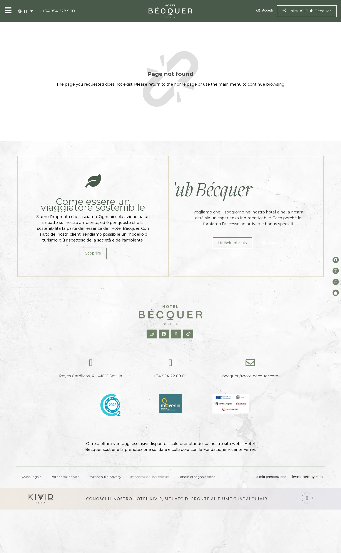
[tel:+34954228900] (57, 11)
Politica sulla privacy (104, 477)
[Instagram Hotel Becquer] (152, 334)
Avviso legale (31, 477)
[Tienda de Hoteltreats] (336, 293)
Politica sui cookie (65, 477)
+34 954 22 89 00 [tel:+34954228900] (170, 376)
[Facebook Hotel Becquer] (164, 334)
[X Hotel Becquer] (176, 334)
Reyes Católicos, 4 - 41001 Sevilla (90, 376)
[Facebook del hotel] (336, 260)
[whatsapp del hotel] (336, 282)
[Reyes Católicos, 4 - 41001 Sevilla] (90, 363)
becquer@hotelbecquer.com (250, 376)
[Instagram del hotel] (336, 271)
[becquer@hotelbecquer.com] (250, 363)
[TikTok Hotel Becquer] (188, 334)
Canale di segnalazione (197, 477)
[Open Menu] (8, 10)
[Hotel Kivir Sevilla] (40, 499)
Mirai (319, 477)
